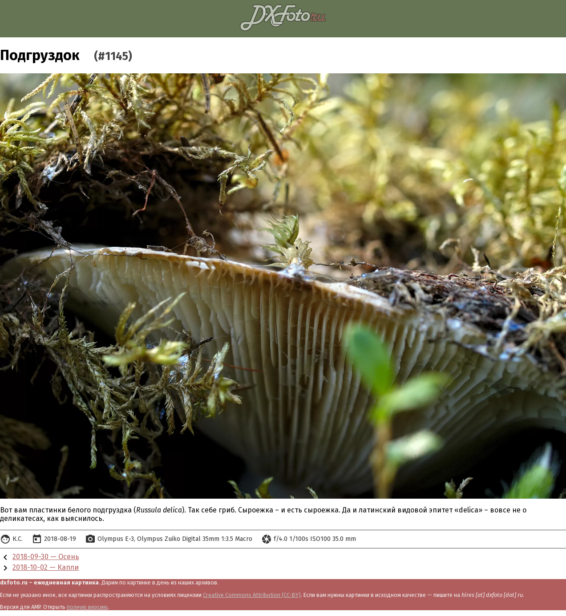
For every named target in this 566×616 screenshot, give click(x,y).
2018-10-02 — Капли (45, 567)
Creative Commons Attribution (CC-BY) (252, 595)
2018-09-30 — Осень (45, 556)
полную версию (87, 607)
